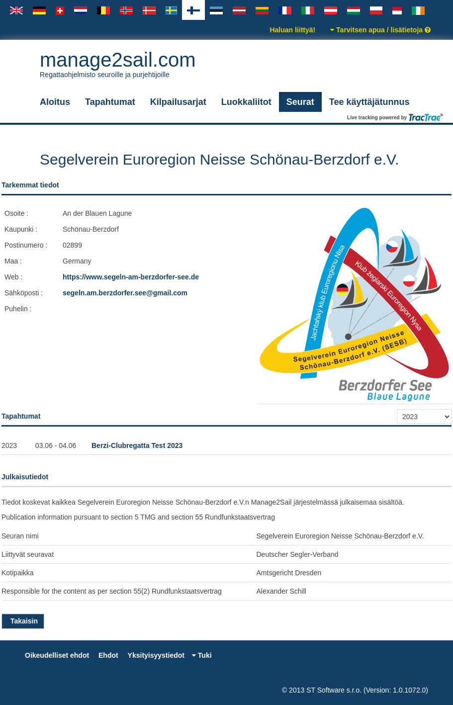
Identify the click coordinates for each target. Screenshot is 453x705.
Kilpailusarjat (178, 102)
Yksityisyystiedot (156, 655)
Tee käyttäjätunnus (369, 102)
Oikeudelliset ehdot (57, 655)
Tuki (202, 655)
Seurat (300, 102)
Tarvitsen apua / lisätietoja (380, 30)
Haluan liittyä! (292, 30)
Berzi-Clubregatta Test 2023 (136, 445)
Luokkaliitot (246, 102)
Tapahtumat (110, 102)
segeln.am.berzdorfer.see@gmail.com (125, 293)
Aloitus (55, 102)
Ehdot (108, 655)
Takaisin (23, 621)
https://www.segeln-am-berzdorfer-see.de (131, 277)
